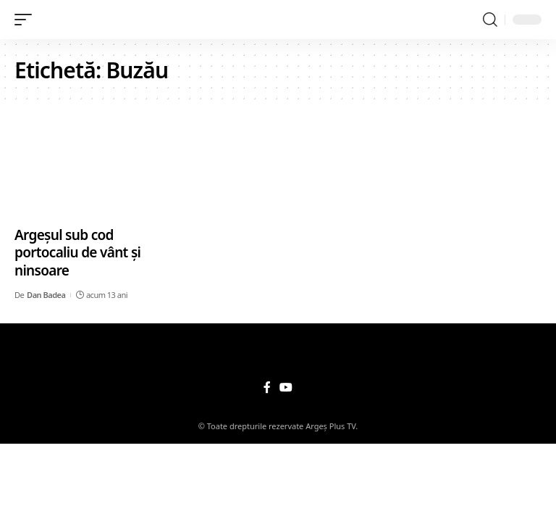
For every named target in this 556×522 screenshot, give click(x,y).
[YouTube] (286, 387)
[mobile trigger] (26, 19)
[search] (490, 19)
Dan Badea (46, 294)
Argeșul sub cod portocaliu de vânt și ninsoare (77, 252)
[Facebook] (267, 387)
